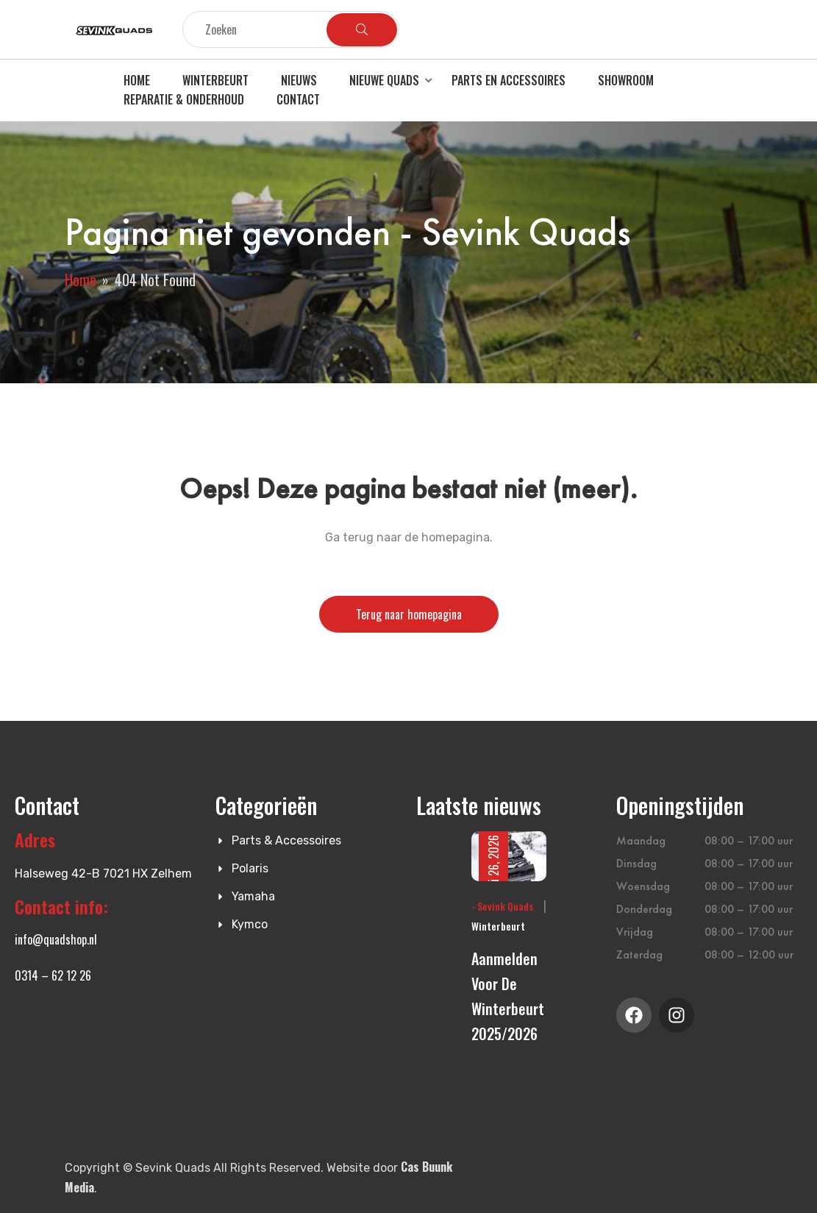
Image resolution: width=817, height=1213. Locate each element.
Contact (298, 99)
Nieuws (299, 80)
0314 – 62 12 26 (53, 975)
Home (137, 80)
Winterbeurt (215, 80)
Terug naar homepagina (409, 614)
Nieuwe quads (384, 80)
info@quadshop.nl (56, 939)
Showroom (626, 80)
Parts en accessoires (509, 80)
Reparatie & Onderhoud (184, 99)
